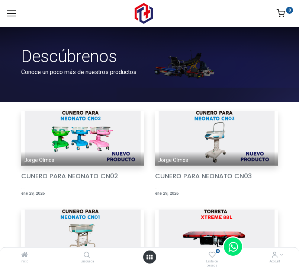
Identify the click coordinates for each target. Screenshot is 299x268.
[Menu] (11, 13)
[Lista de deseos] (212, 255)
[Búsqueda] (86, 255)
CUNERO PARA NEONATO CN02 (69, 176)
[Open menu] (149, 257)
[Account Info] (274, 255)
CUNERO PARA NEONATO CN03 (203, 176)
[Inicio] (24, 255)
